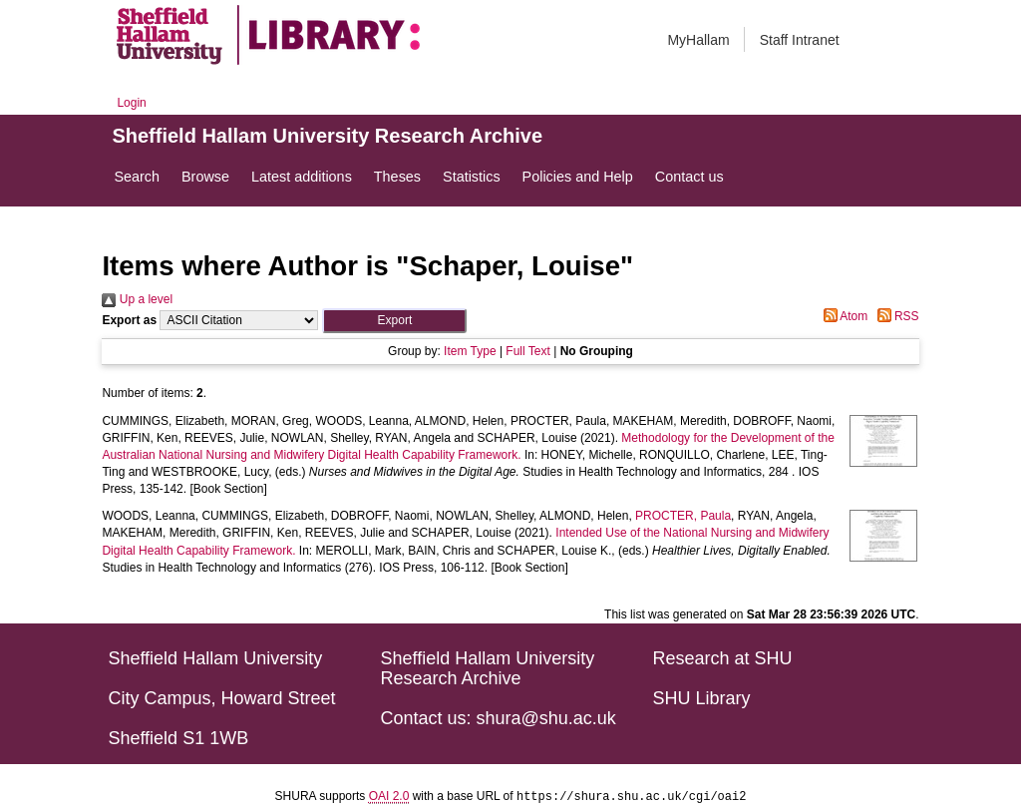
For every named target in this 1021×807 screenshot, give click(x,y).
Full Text (527, 351)
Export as (129, 320)
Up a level (137, 299)
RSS (895, 316)
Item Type (470, 351)
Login (131, 103)
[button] (394, 320)
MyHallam (698, 40)
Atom (843, 316)
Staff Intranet (800, 40)
